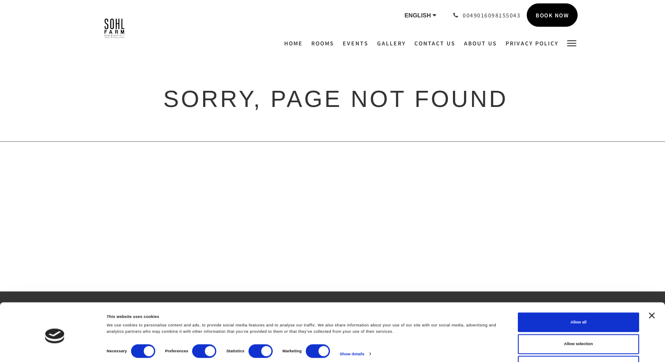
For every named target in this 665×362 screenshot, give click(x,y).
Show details (352, 330)
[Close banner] (652, 291)
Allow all (578, 298)
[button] (572, 43)
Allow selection (578, 320)
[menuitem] (295, 43)
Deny (578, 342)
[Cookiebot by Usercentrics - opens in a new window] (55, 348)
